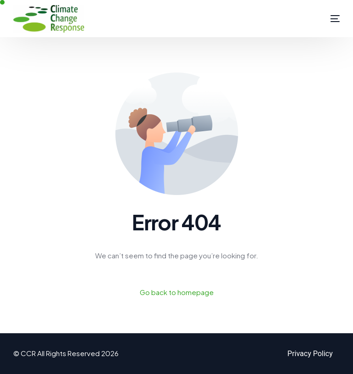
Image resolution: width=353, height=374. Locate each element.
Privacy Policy (310, 353)
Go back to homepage (177, 292)
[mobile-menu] (326, 19)
